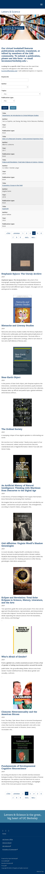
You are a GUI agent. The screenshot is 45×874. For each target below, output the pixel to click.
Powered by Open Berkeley (9, 858)
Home (4, 834)
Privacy (3, 865)
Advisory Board (6, 843)
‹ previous (17, 233)
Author (4, 84)
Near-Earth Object (10, 377)
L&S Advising (6, 846)
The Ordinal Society (11, 429)
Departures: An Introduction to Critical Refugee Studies (20, 115)
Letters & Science (10, 11)
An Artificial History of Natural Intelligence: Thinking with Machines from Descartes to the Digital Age (20, 488)
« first (9, 233)
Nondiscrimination (7, 863)
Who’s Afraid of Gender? (14, 656)
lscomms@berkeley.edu (14, 60)
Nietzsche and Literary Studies (17, 325)
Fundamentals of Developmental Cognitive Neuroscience (18, 767)
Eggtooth (5, 209)
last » (34, 237)
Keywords (5, 77)
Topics (3, 90)
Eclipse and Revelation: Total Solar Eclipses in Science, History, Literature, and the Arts (22, 600)
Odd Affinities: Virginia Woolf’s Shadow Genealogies (22, 544)
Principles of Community (10, 849)
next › (27, 237)
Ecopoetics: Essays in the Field (12, 185)
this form (18, 58)
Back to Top (40, 871)
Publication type (7, 97)
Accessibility (5, 861)
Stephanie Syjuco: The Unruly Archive (21, 273)
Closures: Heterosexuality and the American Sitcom (19, 713)
